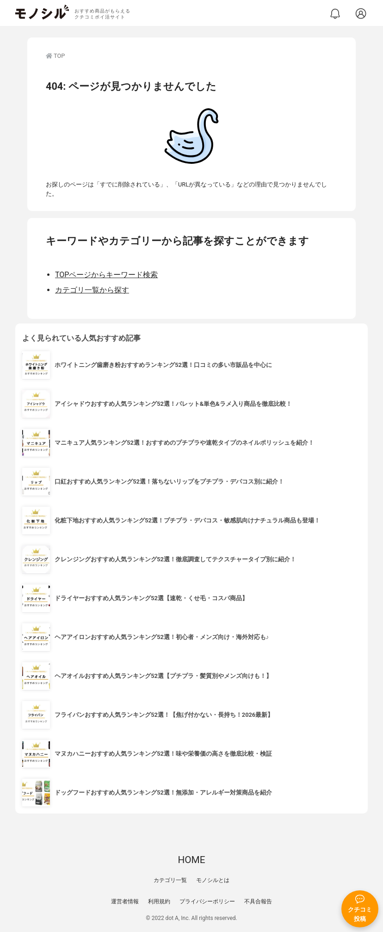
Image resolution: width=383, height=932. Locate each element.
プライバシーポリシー (207, 901)
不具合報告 (258, 901)
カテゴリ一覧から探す (92, 290)
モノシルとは (212, 880)
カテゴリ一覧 (170, 880)
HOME (191, 859)
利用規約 (159, 901)
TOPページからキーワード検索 (106, 274)
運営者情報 (125, 901)
